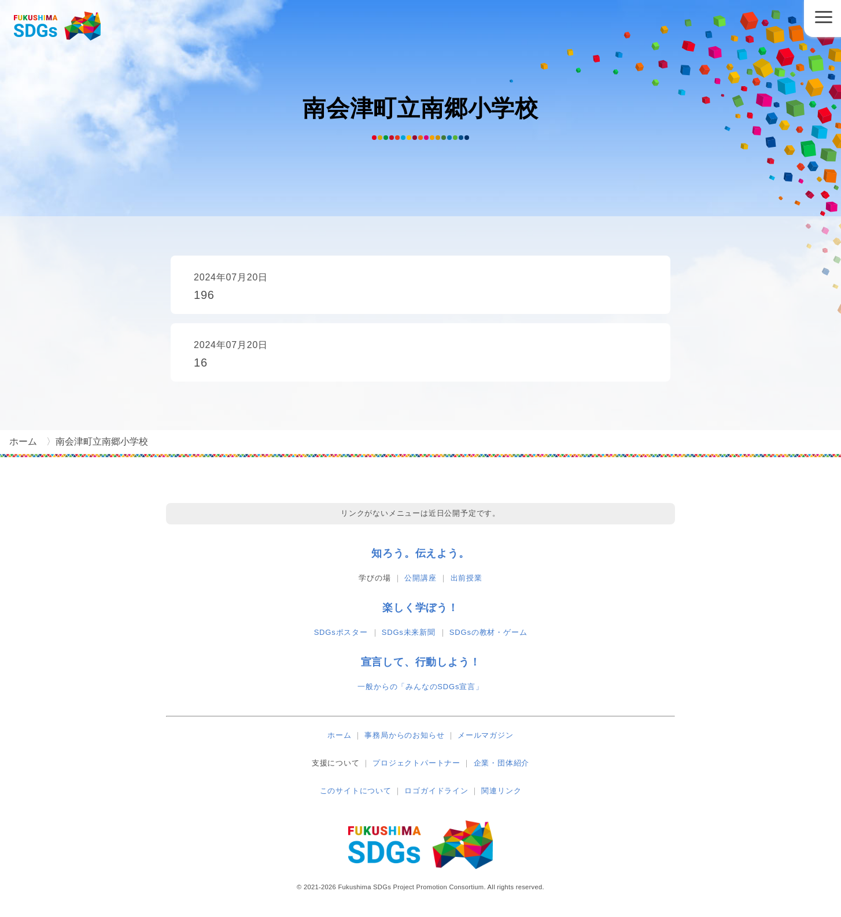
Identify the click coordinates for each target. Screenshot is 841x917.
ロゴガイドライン (436, 790)
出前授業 (466, 578)
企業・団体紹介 (502, 763)
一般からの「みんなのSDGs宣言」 (420, 686)
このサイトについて (356, 790)
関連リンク (501, 790)
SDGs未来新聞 (409, 632)
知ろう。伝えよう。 (420, 553)
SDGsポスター (341, 632)
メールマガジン (486, 735)
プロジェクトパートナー (416, 763)
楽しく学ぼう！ (420, 607)
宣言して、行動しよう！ (421, 662)
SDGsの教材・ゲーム (488, 632)
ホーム (339, 735)
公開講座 (420, 578)
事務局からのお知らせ (404, 735)
